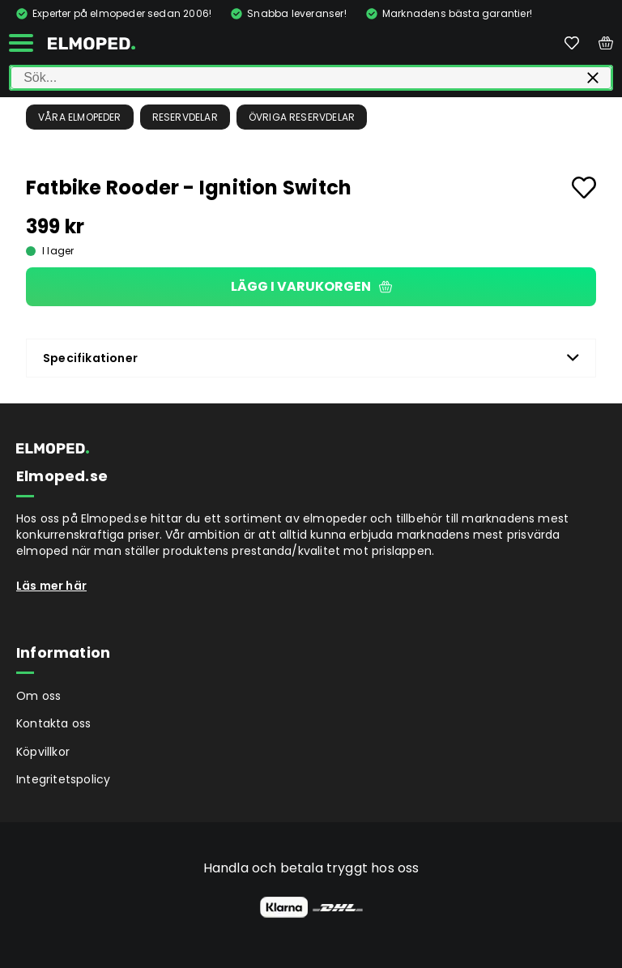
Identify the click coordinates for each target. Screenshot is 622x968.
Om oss (38, 696)
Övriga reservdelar (302, 117)
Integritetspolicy (63, 779)
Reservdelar (185, 117)
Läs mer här (51, 586)
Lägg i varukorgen (311, 286)
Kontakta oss (53, 723)
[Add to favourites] (584, 187)
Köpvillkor (43, 752)
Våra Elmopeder (79, 117)
